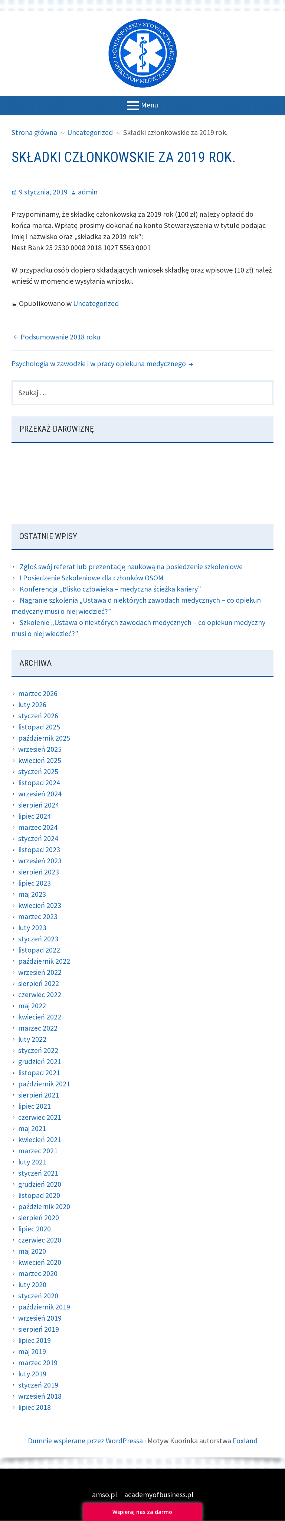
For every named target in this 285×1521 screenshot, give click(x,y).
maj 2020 (32, 1251)
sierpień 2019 (38, 1329)
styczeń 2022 (38, 1050)
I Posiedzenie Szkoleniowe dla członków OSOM (92, 578)
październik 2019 (44, 1307)
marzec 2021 (38, 1151)
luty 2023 (32, 927)
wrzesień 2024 (40, 794)
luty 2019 (32, 1374)
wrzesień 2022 (40, 972)
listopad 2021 (39, 1072)
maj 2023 (32, 894)
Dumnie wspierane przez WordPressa (84, 1441)
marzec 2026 (38, 693)
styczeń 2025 (38, 771)
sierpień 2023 (38, 872)
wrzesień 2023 (40, 861)
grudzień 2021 (40, 1061)
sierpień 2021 (38, 1095)
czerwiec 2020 (39, 1240)
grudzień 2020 (40, 1184)
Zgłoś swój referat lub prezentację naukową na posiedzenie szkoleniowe (132, 566)
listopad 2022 (39, 950)
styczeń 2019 (38, 1385)
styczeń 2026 (38, 716)
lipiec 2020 (34, 1229)
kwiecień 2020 (39, 1262)
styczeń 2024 (38, 838)
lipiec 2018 (34, 1407)
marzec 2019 (38, 1362)
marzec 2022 (38, 1028)
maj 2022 (32, 1006)
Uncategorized (96, 303)
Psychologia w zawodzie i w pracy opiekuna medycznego (99, 363)
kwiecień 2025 (39, 760)
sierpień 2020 (38, 1217)
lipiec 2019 (34, 1340)
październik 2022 (44, 961)
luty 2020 (32, 1284)
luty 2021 (32, 1162)
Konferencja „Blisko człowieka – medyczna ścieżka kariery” (111, 589)
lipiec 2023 (34, 883)
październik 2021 (44, 1084)
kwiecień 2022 (39, 1017)
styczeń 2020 (38, 1296)
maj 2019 (32, 1351)
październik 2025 (44, 738)
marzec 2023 (38, 916)
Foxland (245, 1441)
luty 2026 (32, 704)
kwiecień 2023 (39, 905)
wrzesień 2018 (40, 1396)
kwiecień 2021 (39, 1139)
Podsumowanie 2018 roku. (61, 336)
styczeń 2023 (38, 939)
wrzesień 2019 (40, 1318)
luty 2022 (32, 1039)
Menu (149, 104)
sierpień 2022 (38, 983)
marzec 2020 (38, 1273)
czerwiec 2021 (39, 1117)
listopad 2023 (39, 849)
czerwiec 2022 (39, 994)
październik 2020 (44, 1206)
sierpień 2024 (38, 805)
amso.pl (104, 1494)
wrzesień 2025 (40, 749)
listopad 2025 (39, 727)
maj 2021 (32, 1128)
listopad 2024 (39, 782)
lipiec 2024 (34, 816)
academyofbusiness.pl (159, 1494)
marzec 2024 (38, 827)
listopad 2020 (39, 1195)
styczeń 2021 (38, 1173)
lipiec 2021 (34, 1106)
